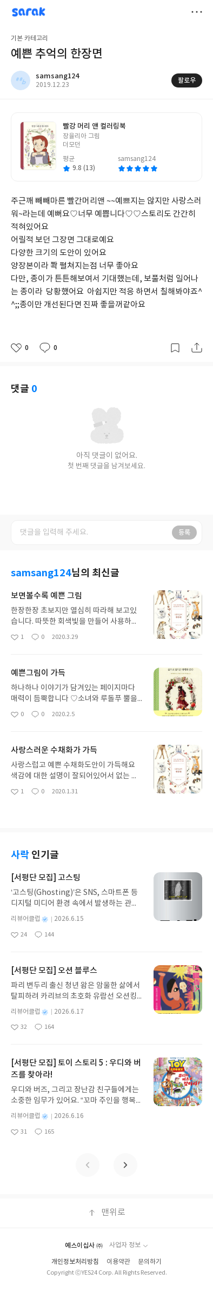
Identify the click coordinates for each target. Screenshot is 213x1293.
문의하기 (150, 1261)
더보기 (196, 11)
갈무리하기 (175, 347)
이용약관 (118, 1261)
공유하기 (196, 347)
